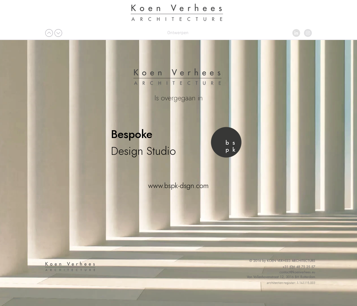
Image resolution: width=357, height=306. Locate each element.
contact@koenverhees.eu (297, 272)
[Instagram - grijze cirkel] (308, 33)
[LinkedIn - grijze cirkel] (296, 33)
